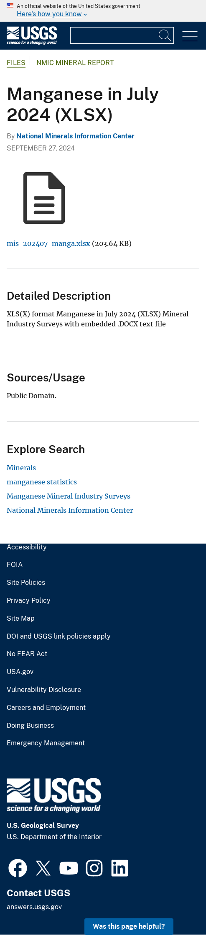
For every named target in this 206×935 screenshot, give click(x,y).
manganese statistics (42, 482)
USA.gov (20, 672)
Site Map (21, 618)
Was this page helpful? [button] (129, 926)
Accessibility (27, 547)
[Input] (122, 35)
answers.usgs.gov (34, 907)
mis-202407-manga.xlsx (48, 243)
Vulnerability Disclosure (44, 690)
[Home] (32, 43)
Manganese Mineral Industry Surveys (68, 496)
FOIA (15, 565)
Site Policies (26, 583)
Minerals (21, 468)
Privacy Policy (29, 600)
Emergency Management (46, 743)
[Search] (165, 35)
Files (16, 63)
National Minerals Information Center (75, 136)
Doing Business (30, 725)
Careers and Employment (46, 708)
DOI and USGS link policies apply (59, 636)
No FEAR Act (27, 654)
